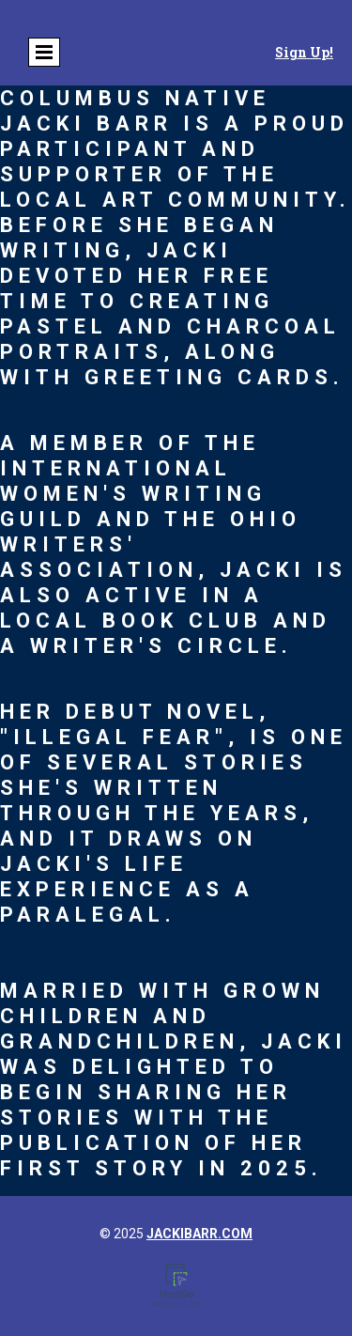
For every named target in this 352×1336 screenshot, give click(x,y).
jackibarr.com (199, 1233)
